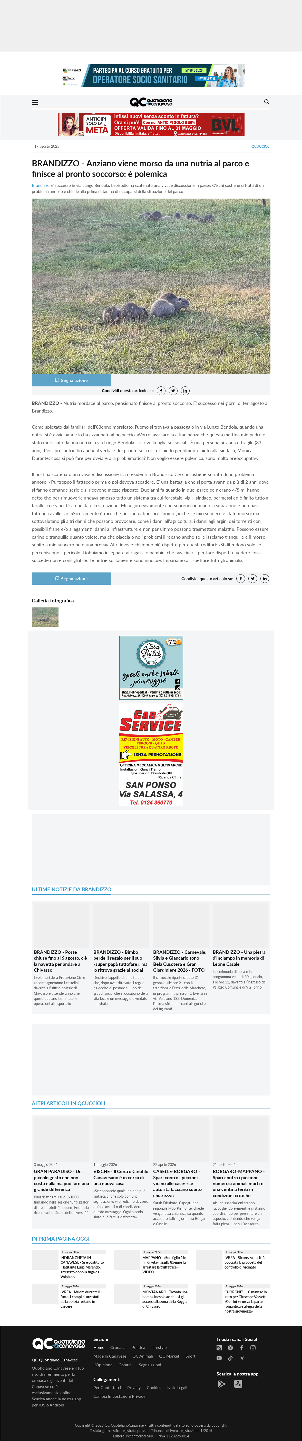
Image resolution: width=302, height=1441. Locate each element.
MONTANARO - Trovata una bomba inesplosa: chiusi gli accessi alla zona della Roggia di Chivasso (165, 1299)
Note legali (177, 1387)
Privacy (134, 1387)
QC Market (169, 1355)
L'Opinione (102, 1364)
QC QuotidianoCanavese (124, 1425)
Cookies (154, 1387)
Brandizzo (41, 185)
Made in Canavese (109, 1355)
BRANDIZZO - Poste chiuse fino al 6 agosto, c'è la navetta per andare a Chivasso (60, 961)
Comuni (126, 1364)
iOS (42, 1404)
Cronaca (117, 1347)
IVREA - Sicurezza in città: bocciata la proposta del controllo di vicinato (245, 1262)
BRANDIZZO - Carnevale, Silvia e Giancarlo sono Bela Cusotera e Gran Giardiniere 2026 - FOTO (179, 961)
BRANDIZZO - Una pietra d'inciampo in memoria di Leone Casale (239, 958)
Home (98, 1347)
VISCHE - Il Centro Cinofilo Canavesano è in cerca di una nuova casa (120, 1177)
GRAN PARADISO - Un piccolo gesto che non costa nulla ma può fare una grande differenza (61, 1180)
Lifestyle (159, 1347)
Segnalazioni (150, 1364)
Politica (138, 1347)
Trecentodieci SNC (139, 1436)
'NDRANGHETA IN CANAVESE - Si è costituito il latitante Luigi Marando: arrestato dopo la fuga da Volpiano (82, 1267)
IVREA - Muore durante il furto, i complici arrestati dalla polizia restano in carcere (80, 1299)
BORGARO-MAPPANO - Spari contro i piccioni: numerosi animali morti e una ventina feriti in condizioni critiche (239, 1183)
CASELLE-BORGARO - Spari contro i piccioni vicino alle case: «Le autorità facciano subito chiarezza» (177, 1183)
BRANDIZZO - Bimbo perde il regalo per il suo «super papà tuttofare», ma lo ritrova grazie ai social (120, 961)
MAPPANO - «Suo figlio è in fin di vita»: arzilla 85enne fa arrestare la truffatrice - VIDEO (164, 1264)
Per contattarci (107, 1387)
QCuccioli (260, 146)
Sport (191, 1355)
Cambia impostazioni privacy (119, 1396)
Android (57, 1404)
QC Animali (142, 1355)
